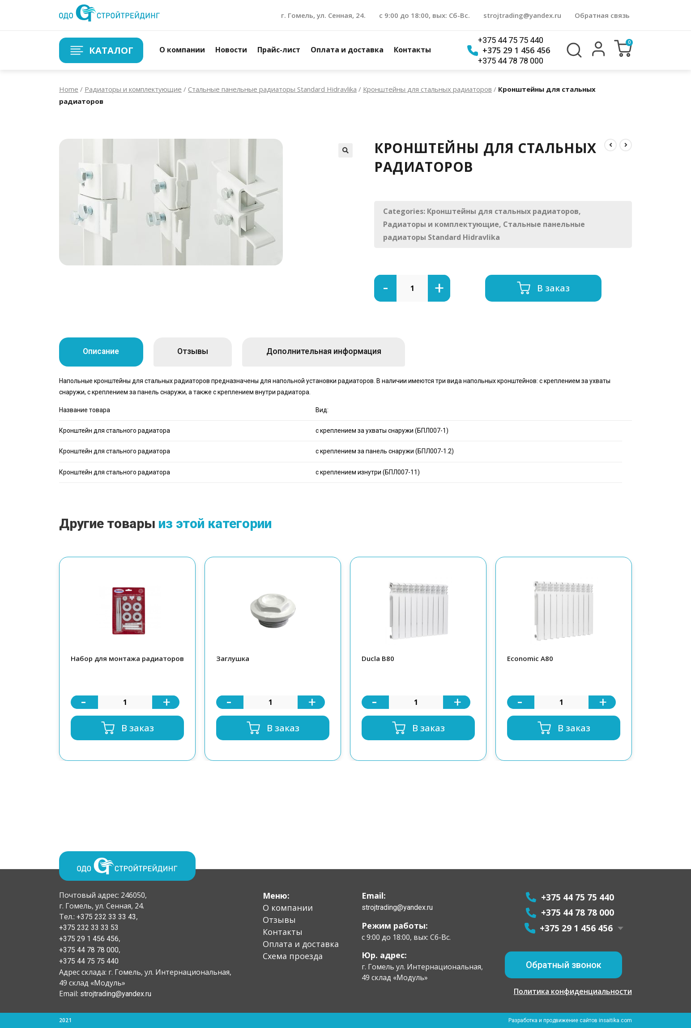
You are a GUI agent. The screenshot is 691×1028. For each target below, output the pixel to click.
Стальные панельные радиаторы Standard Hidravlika (272, 89)
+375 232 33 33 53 (89, 927)
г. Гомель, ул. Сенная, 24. (323, 15)
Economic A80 (530, 658)
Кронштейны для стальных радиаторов (427, 89)
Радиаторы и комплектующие (133, 89)
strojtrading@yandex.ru (522, 15)
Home (68, 89)
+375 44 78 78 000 (510, 60)
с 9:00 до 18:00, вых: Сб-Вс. (424, 15)
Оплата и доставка (347, 50)
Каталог (101, 50)
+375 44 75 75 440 (510, 40)
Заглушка (232, 658)
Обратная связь (602, 15)
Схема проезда (293, 955)
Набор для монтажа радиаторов (127, 658)
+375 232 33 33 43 (105, 916)
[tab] (104, 352)
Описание (104, 351)
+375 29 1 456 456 (508, 50)
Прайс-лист (278, 50)
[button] (598, 54)
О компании (182, 50)
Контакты (412, 50)
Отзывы (203, 351)
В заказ (553, 288)
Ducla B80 (378, 658)
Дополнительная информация (341, 351)
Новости (231, 50)
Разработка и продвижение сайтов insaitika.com (570, 1020)
